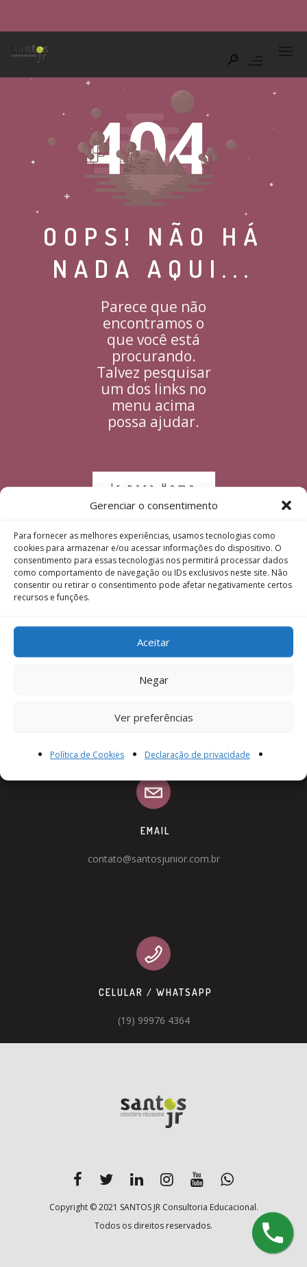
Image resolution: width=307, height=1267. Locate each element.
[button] (286, 506)
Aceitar (153, 642)
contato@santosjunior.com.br (154, 858)
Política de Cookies (87, 755)
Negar (154, 680)
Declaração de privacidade (197, 755)
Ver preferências (153, 717)
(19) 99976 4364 (154, 1020)
